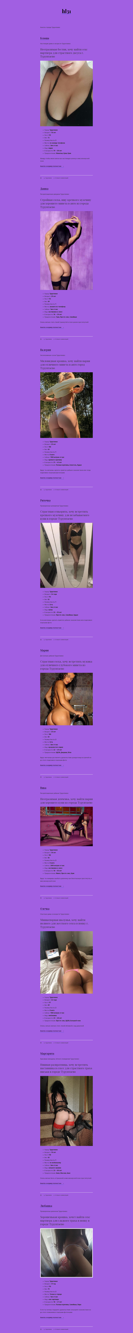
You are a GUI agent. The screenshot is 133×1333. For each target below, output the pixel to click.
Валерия (45, 350)
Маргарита (47, 1053)
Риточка (45, 500)
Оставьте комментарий (61, 178)
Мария (44, 650)
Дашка (44, 188)
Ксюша (44, 38)
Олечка (44, 908)
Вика (43, 788)
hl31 (66, 11)
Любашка (46, 1206)
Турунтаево (48, 178)
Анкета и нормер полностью (52, 166)
